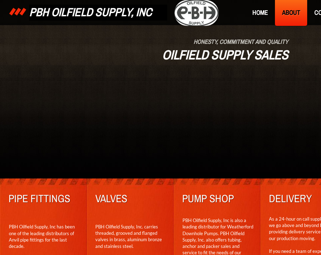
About (291, 12)
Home (260, 12)
